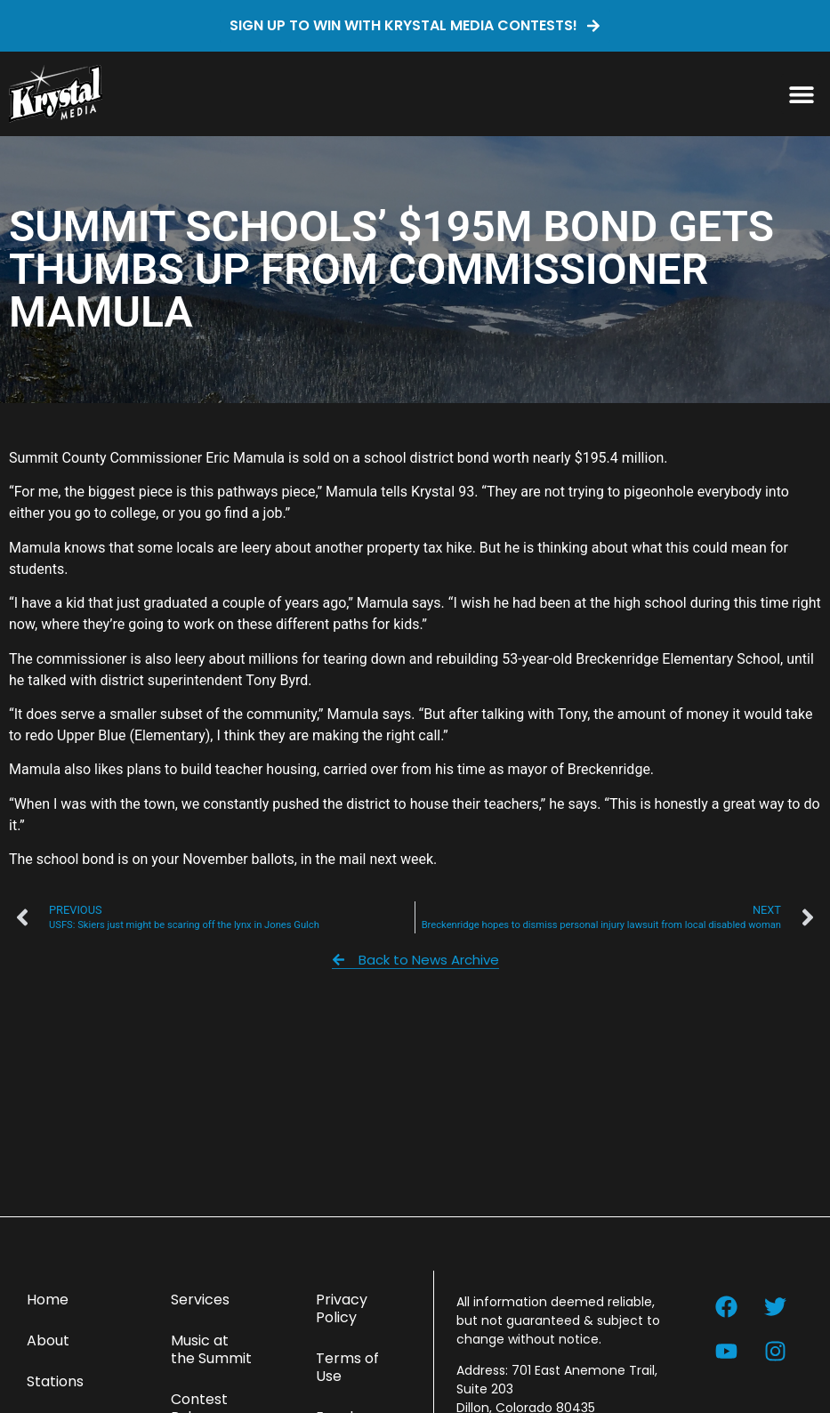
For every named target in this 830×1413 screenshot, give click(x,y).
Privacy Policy (341, 1308)
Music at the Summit (211, 1349)
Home (47, 1299)
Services (200, 1299)
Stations (55, 1381)
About (48, 1340)
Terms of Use (347, 1367)
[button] (801, 94)
